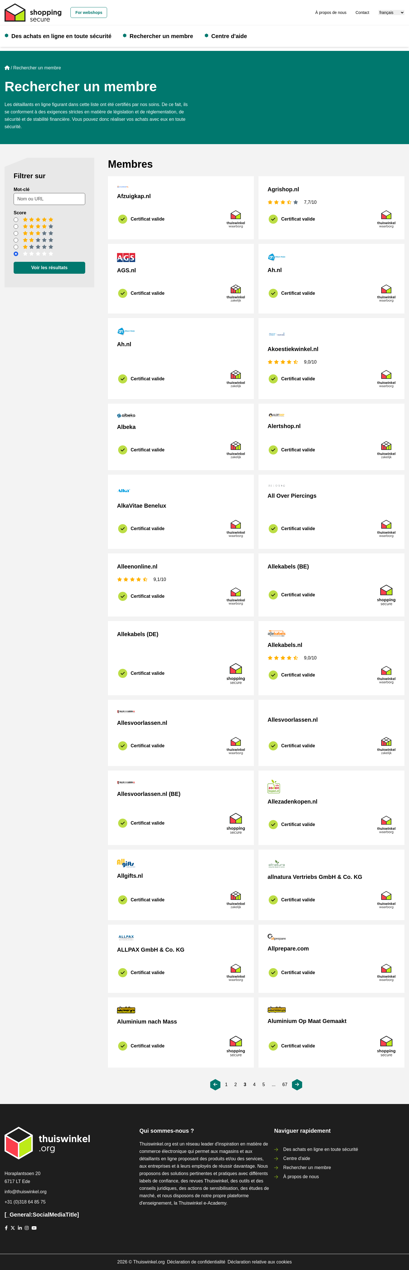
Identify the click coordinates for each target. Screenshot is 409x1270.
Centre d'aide (229, 36)
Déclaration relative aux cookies (260, 1261)
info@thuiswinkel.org (26, 1191)
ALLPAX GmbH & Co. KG (150, 950)
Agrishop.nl (283, 189)
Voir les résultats (49, 267)
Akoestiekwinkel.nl (293, 349)
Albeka (126, 427)
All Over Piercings (292, 496)
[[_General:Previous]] (215, 1084)
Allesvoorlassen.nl (142, 723)
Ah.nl (275, 270)
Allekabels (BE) (288, 566)
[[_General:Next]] (297, 1084)
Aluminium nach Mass (147, 1021)
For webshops (88, 12)
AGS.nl (126, 270)
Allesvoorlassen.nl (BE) (148, 794)
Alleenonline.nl (137, 566)
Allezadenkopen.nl (293, 801)
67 (284, 1084)
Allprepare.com (288, 948)
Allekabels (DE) (137, 634)
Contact (362, 12)
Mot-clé (22, 189)
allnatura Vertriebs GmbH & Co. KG (315, 877)
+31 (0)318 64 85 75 (25, 1202)
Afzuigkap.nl (134, 196)
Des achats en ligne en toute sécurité (61, 36)
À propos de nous (331, 12)
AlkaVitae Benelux (141, 506)
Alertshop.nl (284, 426)
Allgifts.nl (130, 876)
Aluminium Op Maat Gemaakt (307, 1021)
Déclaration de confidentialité (196, 1261)
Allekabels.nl (285, 645)
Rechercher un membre (161, 36)
